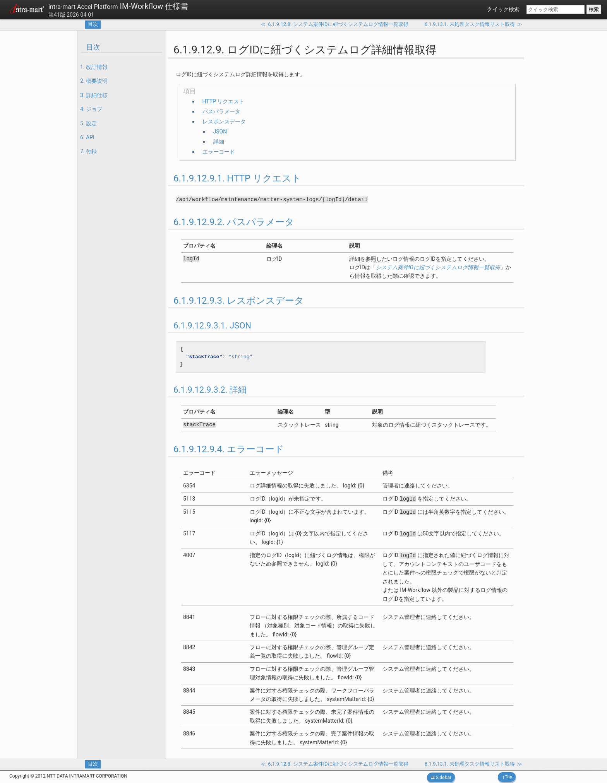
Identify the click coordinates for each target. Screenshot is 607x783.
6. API (87, 137)
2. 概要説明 (94, 81)
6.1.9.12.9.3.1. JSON (212, 325)
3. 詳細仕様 (94, 95)
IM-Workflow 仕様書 (118, 6)
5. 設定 (88, 123)
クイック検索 (503, 9)
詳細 (218, 141)
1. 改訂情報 (94, 67)
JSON (220, 131)
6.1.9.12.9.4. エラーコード (228, 449)
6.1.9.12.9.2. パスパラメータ (233, 222)
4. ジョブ (91, 109)
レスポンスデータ (224, 121)
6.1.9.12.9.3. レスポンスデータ (238, 300)
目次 (93, 24)
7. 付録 (88, 151)
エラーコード (218, 152)
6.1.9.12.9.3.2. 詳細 (210, 390)
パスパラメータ (221, 111)
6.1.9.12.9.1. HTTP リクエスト (237, 178)
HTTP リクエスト (223, 101)
